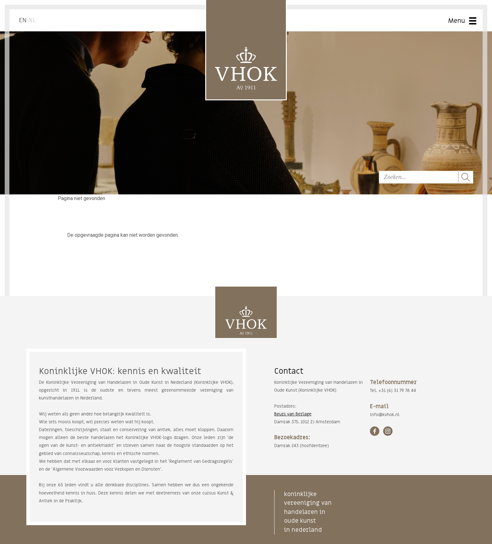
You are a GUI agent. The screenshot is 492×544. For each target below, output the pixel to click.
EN (23, 20)
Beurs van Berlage (293, 414)
